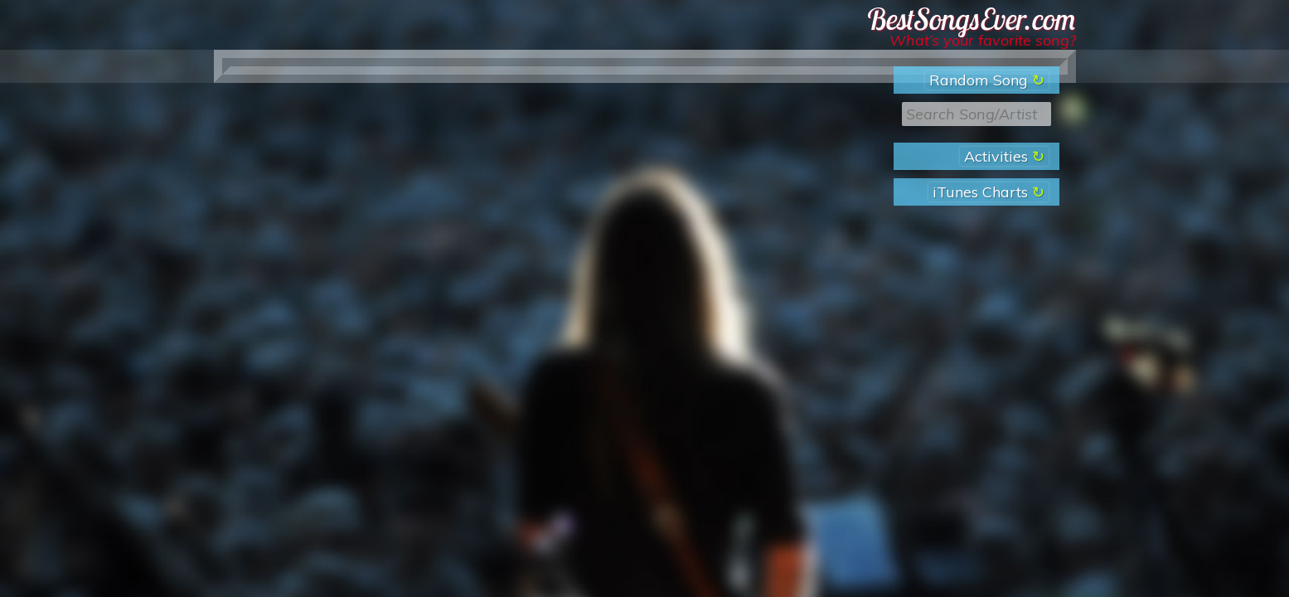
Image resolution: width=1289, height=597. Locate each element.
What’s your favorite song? (982, 40)
